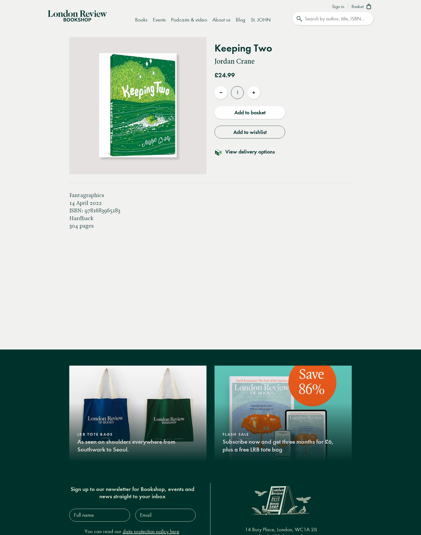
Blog (240, 20)
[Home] (77, 15)
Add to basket (250, 112)
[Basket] (362, 7)
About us (221, 20)
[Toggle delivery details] (248, 151)
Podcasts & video (189, 20)
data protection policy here (151, 531)
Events (159, 20)
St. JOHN (261, 20)
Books (141, 20)
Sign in (338, 6)
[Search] (333, 18)
